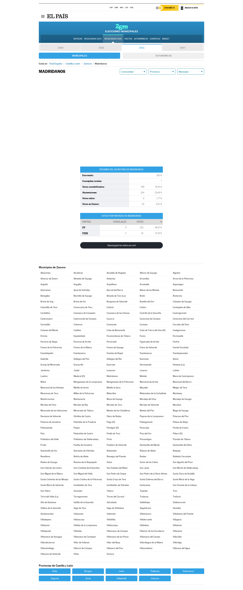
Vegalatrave (145, 508)
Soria (88, 578)
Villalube (78, 531)
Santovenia (145, 485)
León (121, 571)
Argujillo (77, 284)
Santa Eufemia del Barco (151, 479)
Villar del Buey (113, 542)
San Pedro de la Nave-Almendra (154, 474)
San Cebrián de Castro (51, 468)
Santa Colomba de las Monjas (54, 479)
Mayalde (144, 388)
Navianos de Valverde (50, 416)
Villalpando (45, 531)
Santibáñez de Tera (83, 485)
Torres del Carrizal (115, 497)
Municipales (79, 55)
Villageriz (177, 519)
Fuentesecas (146, 353)
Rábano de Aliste (148, 451)
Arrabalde (144, 284)
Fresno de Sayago (115, 347)
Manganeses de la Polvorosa (120, 382)
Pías (42, 433)
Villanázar (177, 531)
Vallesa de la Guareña (50, 508)
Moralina (177, 405)
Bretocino (177, 296)
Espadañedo (79, 336)
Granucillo (78, 365)
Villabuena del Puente (183, 514)
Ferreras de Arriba (82, 342)
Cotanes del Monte (49, 330)
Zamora (110, 554)
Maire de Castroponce (183, 376)
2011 (141, 48)
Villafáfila (111, 519)
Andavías (111, 279)
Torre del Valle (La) (49, 497)
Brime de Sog (46, 301)
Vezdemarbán (47, 514)
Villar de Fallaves (81, 542)
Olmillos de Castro (82, 416)
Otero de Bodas (114, 416)
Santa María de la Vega (184, 479)
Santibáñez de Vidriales (118, 485)
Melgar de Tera (180, 388)
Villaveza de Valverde (50, 554)
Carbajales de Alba (182, 307)
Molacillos (111, 393)
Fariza (142, 336)
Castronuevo (46, 319)
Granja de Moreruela (50, 365)
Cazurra (110, 319)
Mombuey (177, 393)
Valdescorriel (179, 502)
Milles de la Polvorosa (84, 393)
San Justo (144, 468)
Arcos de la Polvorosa (183, 279)
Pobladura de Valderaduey (86, 439)
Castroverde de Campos (85, 319)
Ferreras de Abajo (48, 342)
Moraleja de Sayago (182, 399)
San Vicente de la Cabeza (185, 485)
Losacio (143, 370)
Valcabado (112, 502)
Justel (76, 370)
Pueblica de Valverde (117, 445)
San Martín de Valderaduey (185, 468)
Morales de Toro (114, 405)
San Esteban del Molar (117, 468)
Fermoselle (178, 336)
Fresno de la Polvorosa (51, 347)
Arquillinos (112, 284)
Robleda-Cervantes (182, 456)
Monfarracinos (47, 399)
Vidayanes (78, 514)
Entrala (43, 336)
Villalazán (45, 525)
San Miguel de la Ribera (51, 474)
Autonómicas (163, 55)
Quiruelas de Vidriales (84, 451)
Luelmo (44, 376)
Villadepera (45, 519)
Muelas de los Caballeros (118, 410)
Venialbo (177, 508)
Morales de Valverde (149, 405)
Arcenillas (144, 279)
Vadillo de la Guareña (83, 502)
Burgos (88, 571)
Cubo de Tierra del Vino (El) (153, 330)
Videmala (111, 514)
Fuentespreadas (180, 353)
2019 (60, 48)
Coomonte (111, 324)
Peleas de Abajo (180, 422)
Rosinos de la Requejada (85, 462)
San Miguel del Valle (83, 474)
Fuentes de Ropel (115, 353)
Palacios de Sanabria (50, 422)
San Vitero (45, 491)
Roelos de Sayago (48, 462)
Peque (77, 428)
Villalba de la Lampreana (85, 525)
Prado (43, 445)
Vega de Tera (80, 508)
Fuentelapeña (46, 353)
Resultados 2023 (93, 39)
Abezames (45, 273)
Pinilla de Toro (113, 433)
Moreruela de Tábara (83, 410)
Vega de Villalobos (115, 508)
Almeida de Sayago (83, 279)
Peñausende (46, 428)
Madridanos (112, 376)
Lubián (176, 370)
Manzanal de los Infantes (52, 388)
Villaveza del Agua (181, 548)
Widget (165, 39)
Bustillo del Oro (147, 301)
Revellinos (45, 456)
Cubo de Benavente (116, 330)
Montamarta (79, 399)
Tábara (110, 491)
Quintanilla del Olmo (182, 445)
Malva (43, 382)
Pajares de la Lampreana (152, 416)
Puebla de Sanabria (83, 445)
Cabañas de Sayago (182, 301)
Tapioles (144, 491)
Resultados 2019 (113, 39)
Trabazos (144, 497)
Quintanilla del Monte (150, 445)
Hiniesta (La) (179, 365)
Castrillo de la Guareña (150, 313)
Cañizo (143, 307)
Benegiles (45, 296)
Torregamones (81, 497)
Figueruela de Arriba (149, 342)
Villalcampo (112, 525)
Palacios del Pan (180, 416)
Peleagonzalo (146, 422)
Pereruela (144, 428)
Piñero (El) (178, 433)
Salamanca (188, 571)
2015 (101, 48)
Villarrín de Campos (83, 548)
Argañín (44, 284)
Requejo (177, 451)
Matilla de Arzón (81, 388)
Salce (109, 462)
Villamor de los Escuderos (152, 531)
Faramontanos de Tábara (118, 336)
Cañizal (110, 307)
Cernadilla (45, 324)
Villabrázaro (145, 514)
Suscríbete (170, 8)
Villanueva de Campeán (85, 537)
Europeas (155, 39)
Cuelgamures (179, 330)
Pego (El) (111, 422)
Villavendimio (146, 548)
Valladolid (121, 578)
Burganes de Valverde (117, 301)
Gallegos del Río (114, 359)
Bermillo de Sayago (83, 296)
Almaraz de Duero (49, 279)
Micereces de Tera (49, 393)
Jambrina (45, 370)
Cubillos (77, 330)
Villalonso (177, 525)
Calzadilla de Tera (48, 307)
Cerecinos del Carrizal (183, 319)
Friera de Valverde (148, 347)
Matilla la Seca (113, 388)
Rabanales (112, 451)
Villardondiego (47, 548)
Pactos (128, 39)
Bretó (142, 296)
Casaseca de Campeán (84, 313)
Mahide (143, 376)
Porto (109, 439)
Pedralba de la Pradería (85, 422)
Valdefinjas (145, 502)
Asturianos (45, 290)
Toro (175, 491)
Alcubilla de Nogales (116, 273)
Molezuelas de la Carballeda (153, 393)
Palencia (155, 571)
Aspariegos (178, 284)
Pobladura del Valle (49, 439)
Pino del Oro (145, 433)
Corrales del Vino (181, 324)
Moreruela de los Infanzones (53, 410)
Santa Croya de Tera (116, 479)
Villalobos (144, 525)
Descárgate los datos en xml (121, 245)
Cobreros (78, 324)
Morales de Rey (81, 405)
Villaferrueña (146, 519)
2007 (182, 48)
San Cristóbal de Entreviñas (87, 468)
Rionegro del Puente (116, 456)
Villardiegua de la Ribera (151, 542)
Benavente (178, 290)
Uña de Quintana (48, 502)
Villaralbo (177, 537)
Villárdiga (177, 542)
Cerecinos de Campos (150, 319)
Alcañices (78, 273)
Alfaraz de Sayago (148, 273)
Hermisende (145, 365)
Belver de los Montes (149, 290)
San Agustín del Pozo (183, 462)
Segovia (55, 578)
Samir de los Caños (149, 462)
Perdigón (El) (113, 428)
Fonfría (176, 342)
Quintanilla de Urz (48, 451)
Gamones (144, 359)
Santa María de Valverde (52, 485)
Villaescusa (79, 519)
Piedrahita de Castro (83, 433)
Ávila (54, 571)
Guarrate (111, 365)
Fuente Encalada (180, 347)
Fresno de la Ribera (83, 347)
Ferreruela (112, 342)
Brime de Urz (80, 301)
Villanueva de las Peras (118, 537)
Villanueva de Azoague (51, 537)
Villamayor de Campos (117, 531)
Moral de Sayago (115, 399)
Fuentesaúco (80, 353)
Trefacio (177, 497)
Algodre (176, 273)
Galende (44, 359)
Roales (143, 456)
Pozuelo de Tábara (182, 439)
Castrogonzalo (179, 313)
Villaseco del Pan (115, 548)
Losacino (111, 370)
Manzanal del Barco (182, 382)
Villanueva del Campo (150, 537)
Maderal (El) (79, 376)
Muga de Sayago (180, 410)
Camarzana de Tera (83, 307)
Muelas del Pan (147, 410)
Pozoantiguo (146, 439)
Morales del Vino (48, 405)
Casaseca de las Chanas (118, 313)
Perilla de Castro (180, 428)
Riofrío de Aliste (81, 456)
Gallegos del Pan (81, 359)
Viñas (76, 554)
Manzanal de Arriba (149, 382)
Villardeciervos (47, 542)
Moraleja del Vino (148, 399)
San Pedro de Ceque (116, 474)
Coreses (143, 324)
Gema (175, 359)
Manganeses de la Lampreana (88, 382)
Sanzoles (78, 491)
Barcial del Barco (115, 290)
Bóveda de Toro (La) (116, 296)
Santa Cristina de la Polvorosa (88, 479)
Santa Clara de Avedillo (184, 474)
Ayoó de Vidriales (82, 290)
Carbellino (45, 313)
